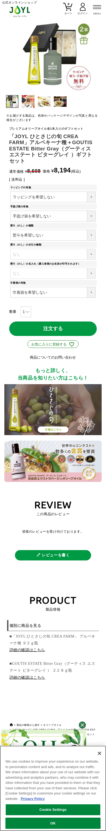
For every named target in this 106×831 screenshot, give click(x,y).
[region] (53, 788)
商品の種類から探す (28, 725)
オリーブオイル (52, 725)
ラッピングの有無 (22, 187)
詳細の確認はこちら (27, 650)
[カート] (67, 11)
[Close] (99, 753)
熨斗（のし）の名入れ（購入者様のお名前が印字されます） (46, 263)
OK (53, 823)
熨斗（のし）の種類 (23, 225)
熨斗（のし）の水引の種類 (27, 244)
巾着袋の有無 (19, 282)
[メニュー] (97, 9)
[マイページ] (82, 11)
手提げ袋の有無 (20, 206)
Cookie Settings (53, 810)
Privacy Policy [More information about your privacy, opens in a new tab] (33, 799)
